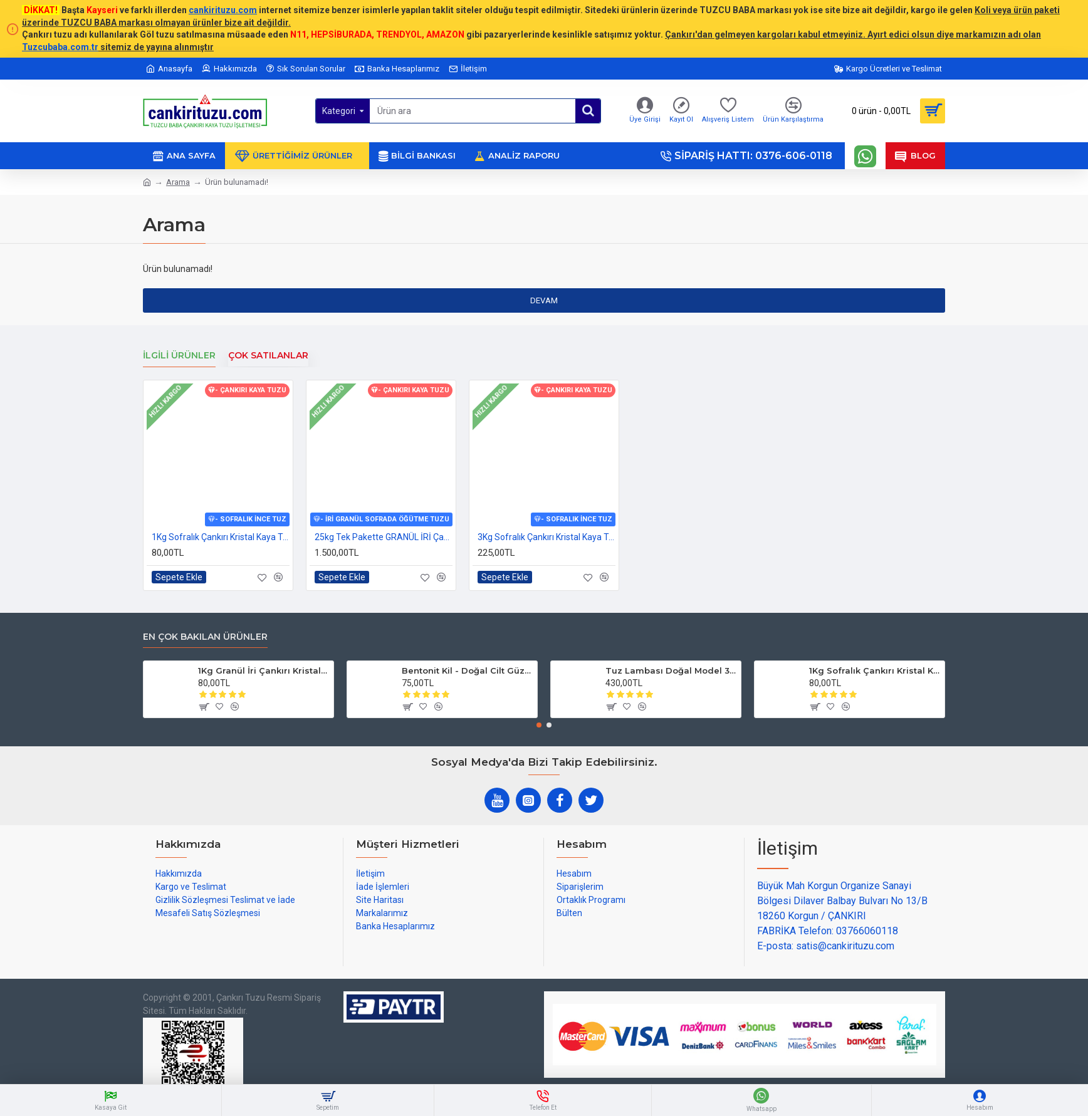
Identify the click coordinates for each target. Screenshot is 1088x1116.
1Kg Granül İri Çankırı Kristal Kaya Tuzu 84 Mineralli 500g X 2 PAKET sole (263, 670)
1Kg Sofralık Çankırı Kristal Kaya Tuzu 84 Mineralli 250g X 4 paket (221, 537)
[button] (538, 724)
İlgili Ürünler (179, 355)
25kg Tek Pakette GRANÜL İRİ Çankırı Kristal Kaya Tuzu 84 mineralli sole (383, 537)
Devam (544, 300)
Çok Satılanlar (268, 355)
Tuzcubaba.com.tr (60, 47)
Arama (178, 182)
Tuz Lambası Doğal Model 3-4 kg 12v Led (670, 670)
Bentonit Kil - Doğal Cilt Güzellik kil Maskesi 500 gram (467, 670)
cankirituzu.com (223, 10)
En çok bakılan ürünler (205, 637)
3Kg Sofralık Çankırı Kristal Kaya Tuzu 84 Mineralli (546, 537)
